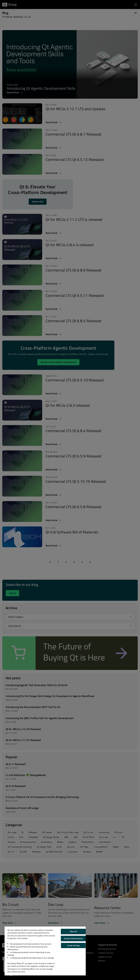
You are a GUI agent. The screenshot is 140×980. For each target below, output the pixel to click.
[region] (45, 950)
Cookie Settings (73, 945)
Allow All (73, 931)
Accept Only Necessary (73, 938)
